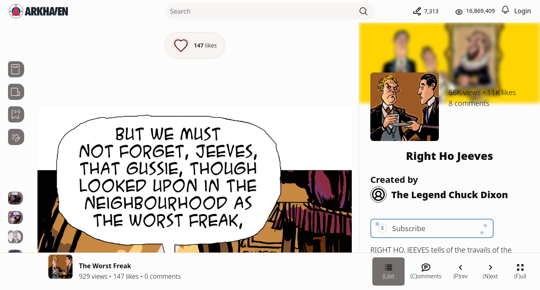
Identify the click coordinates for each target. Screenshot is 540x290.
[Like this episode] (194, 45)
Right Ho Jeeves (449, 155)
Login (522, 10)
